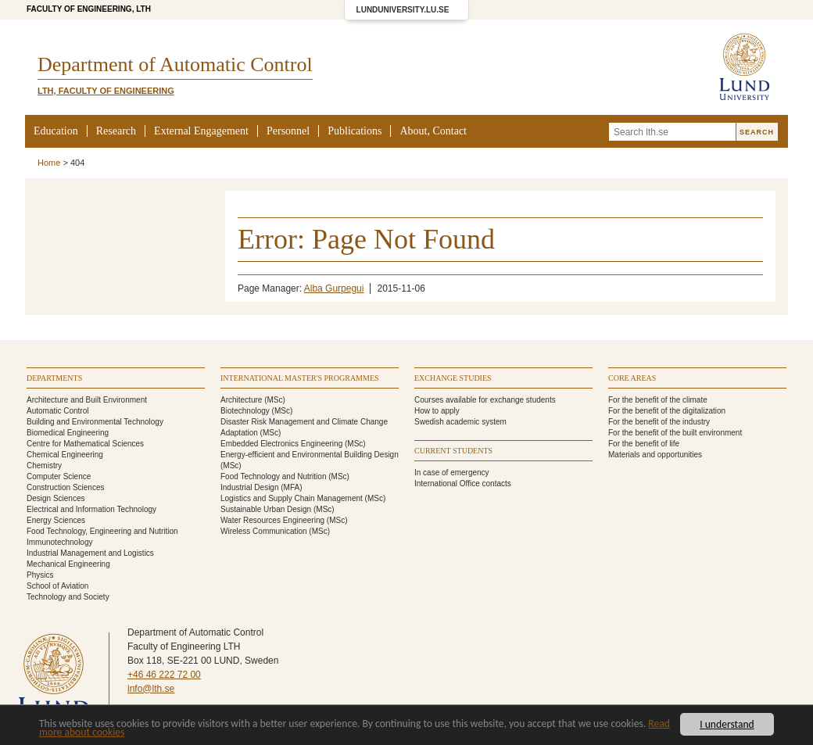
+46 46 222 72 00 (164, 674)
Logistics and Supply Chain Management (291, 498)
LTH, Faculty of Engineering (106, 90)
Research (116, 131)
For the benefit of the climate (657, 400)
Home (49, 162)
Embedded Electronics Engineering (281, 443)
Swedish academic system (460, 421)
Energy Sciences (56, 520)
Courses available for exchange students (485, 400)
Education (56, 131)
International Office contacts (462, 483)
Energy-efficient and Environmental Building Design (309, 454)
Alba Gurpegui (334, 288)
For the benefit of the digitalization (666, 411)
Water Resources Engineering (272, 520)
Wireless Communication (263, 531)
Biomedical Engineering (68, 432)
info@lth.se (150, 688)
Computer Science (59, 476)
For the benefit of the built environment (675, 432)
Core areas (632, 378)
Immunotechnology (60, 542)
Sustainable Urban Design (265, 509)
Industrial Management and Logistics (90, 553)
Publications (354, 131)
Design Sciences (55, 498)
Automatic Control (57, 411)
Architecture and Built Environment (87, 400)
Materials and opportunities (655, 454)
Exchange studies (453, 378)
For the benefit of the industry (659, 421)
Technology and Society (68, 597)
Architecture (241, 400)
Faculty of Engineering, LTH (89, 9)
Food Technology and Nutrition (273, 476)
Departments (54, 378)
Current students (453, 450)
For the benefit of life (643, 443)
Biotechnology (245, 411)
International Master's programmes (299, 378)
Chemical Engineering (65, 454)
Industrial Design (249, 487)
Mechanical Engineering (68, 564)
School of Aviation (57, 586)
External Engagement (201, 131)
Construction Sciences (66, 487)
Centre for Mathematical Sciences (85, 443)
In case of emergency (451, 472)
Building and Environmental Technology (95, 421)
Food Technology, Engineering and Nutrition (102, 531)
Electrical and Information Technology (91, 509)
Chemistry (44, 465)
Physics (40, 575)
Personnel (288, 131)
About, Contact (433, 131)
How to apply (437, 411)
